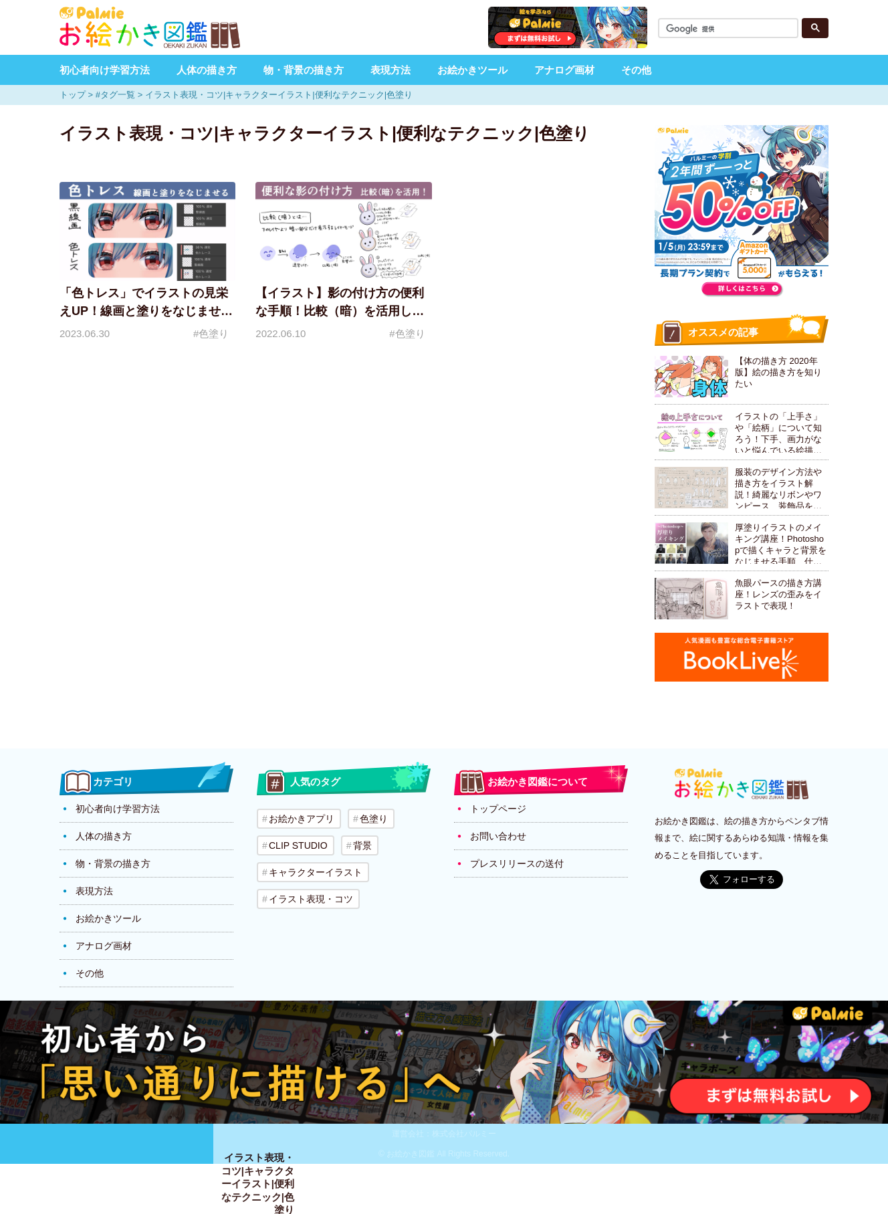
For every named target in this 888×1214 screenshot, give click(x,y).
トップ (73, 95)
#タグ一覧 (115, 95)
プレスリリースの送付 (517, 863)
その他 (636, 70)
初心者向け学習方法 (105, 70)
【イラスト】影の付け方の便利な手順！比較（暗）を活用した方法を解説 (339, 311)
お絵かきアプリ (301, 818)
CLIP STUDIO (298, 845)
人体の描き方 (207, 70)
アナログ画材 (564, 70)
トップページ (498, 808)
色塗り (374, 818)
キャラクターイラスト (315, 872)
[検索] (730, 29)
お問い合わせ (498, 836)
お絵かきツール (472, 70)
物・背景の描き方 (303, 70)
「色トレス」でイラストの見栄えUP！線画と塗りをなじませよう (146, 311)
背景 (362, 845)
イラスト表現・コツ (311, 899)
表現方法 (390, 70)
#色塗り (211, 333)
